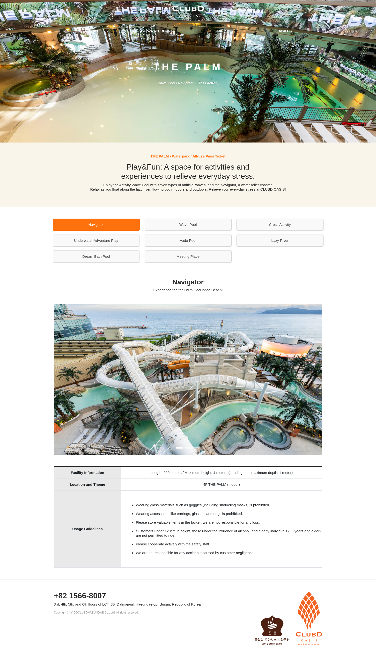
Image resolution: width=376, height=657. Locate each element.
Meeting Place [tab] (188, 256)
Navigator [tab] (96, 224)
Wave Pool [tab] (188, 224)
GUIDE (220, 31)
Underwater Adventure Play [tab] (96, 240)
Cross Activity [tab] (280, 224)
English (27, 10)
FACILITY (285, 31)
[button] (74, 379)
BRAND (91, 31)
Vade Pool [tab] (188, 240)
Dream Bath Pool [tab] (96, 256)
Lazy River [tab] (279, 240)
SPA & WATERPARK (156, 31)
